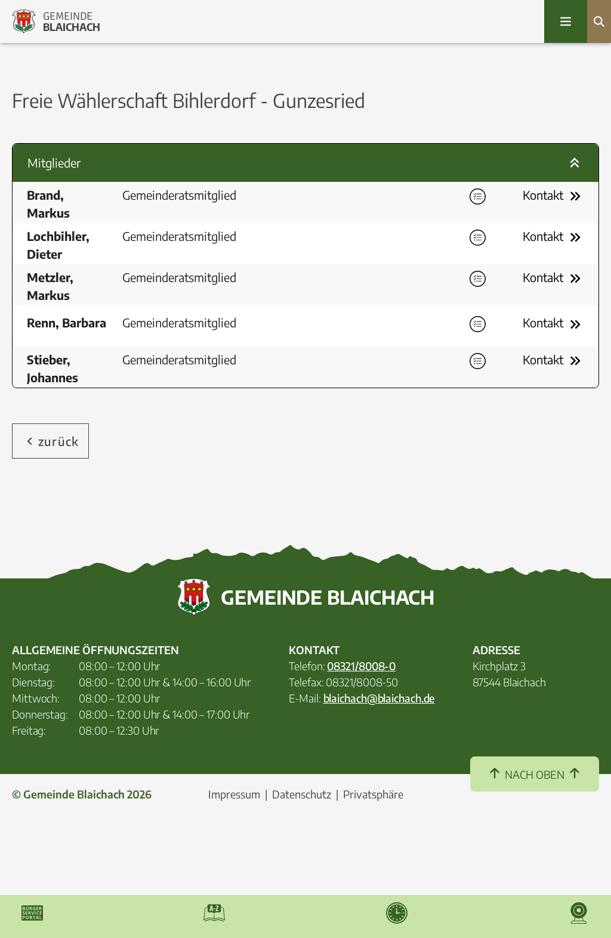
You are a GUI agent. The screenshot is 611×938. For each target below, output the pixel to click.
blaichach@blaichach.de (379, 774)
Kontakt (553, 196)
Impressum (234, 870)
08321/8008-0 (361, 742)
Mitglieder (305, 162)
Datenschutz (301, 870)
